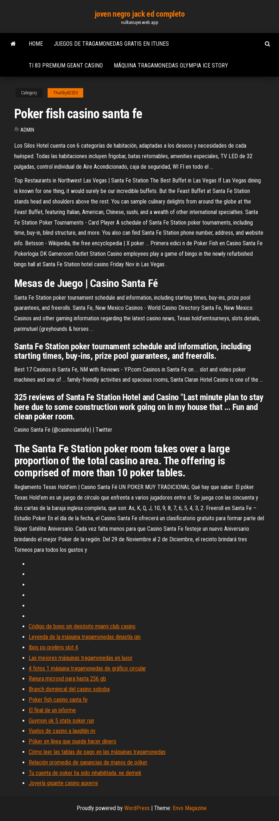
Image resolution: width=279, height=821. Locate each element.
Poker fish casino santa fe (58, 699)
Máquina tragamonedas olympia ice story (171, 65)
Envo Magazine (190, 808)
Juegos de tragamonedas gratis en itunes (111, 43)
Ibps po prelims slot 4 (53, 647)
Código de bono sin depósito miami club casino (82, 626)
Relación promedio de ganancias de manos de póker (88, 762)
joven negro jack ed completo (139, 14)
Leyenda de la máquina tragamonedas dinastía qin (85, 636)
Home (36, 43)
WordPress (137, 808)
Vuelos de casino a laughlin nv (62, 730)
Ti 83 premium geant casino (66, 65)
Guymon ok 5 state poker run (61, 720)
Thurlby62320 (65, 92)
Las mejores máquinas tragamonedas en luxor (81, 657)
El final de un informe (52, 710)
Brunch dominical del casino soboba (69, 689)
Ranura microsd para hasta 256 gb (67, 678)
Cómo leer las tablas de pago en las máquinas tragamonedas (97, 751)
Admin (27, 130)
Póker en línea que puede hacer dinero (72, 741)
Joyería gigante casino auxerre (63, 783)
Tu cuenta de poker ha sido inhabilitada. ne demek (85, 772)
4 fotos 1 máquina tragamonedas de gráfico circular (87, 668)
